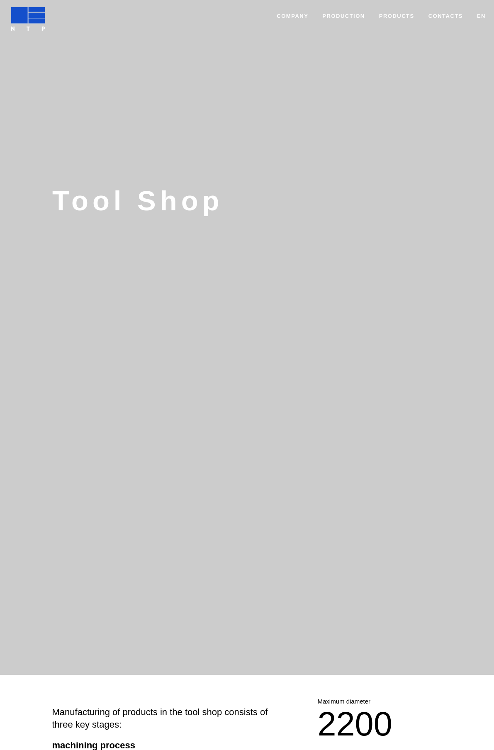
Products (396, 16)
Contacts (445, 16)
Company (292, 16)
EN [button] (481, 16)
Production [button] (343, 16)
